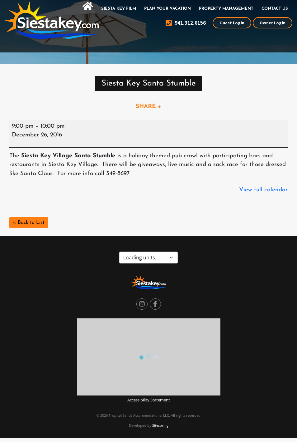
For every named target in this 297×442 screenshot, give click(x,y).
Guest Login (231, 23)
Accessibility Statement (148, 400)
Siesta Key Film (118, 9)
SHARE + (148, 107)
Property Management (226, 9)
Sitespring (160, 425)
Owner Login (272, 23)
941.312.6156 (186, 23)
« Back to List (29, 222)
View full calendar (263, 190)
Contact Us (275, 9)
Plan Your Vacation (167, 9)
